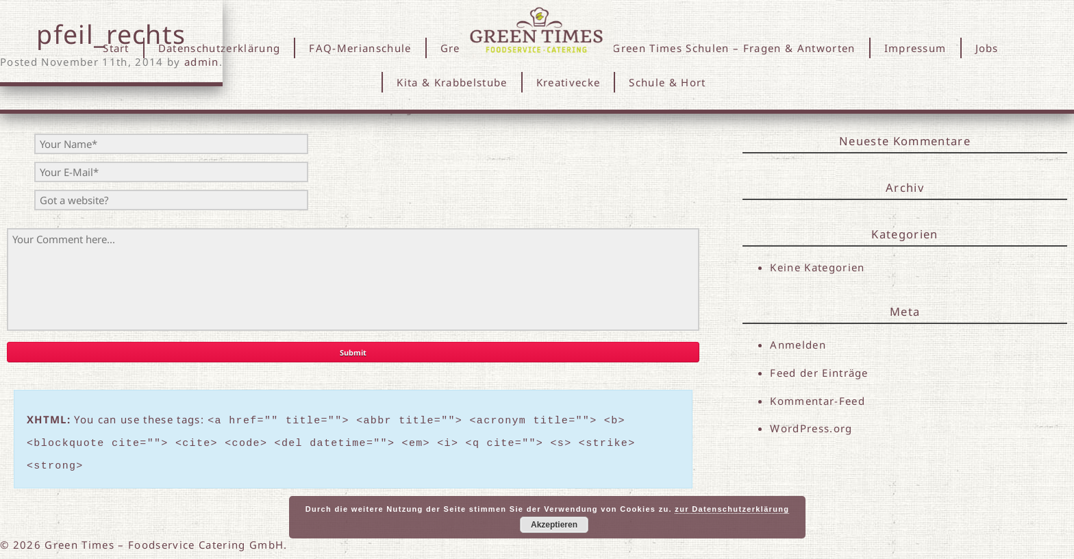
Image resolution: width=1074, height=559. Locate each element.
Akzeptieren (554, 525)
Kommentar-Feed (817, 401)
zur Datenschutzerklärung (732, 509)
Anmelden (798, 344)
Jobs (987, 48)
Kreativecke (568, 82)
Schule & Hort (667, 82)
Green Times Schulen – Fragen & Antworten (733, 48)
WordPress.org (811, 429)
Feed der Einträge (819, 373)
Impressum (915, 48)
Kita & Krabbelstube (452, 82)
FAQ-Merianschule (360, 48)
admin (201, 62)
